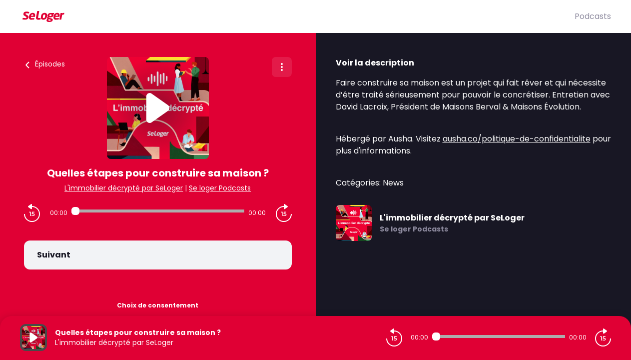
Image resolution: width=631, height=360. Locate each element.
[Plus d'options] (282, 67)
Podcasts (593, 16)
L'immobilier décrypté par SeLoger (123, 188)
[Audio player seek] (157, 211)
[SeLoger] (297, 16)
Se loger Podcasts (220, 188)
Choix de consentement (157, 305)
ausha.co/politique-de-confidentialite (517, 138)
